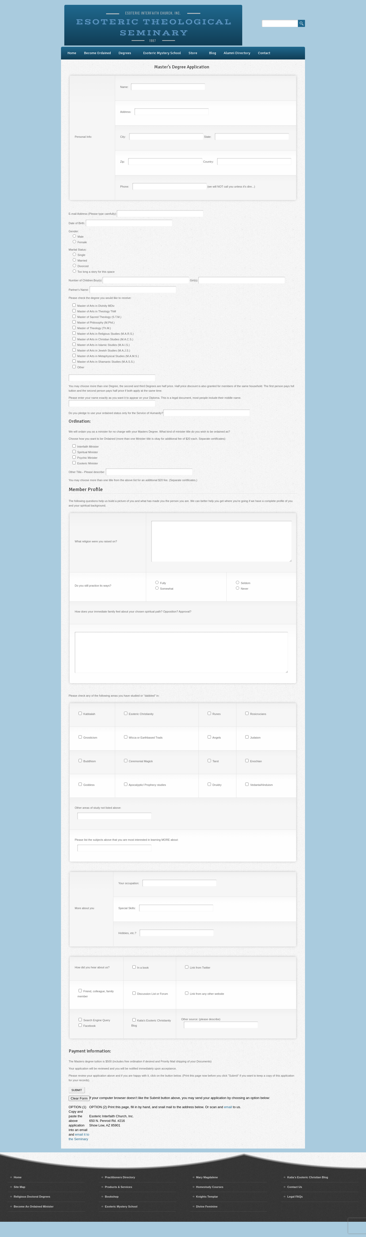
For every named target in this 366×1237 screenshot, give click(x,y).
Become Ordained (97, 53)
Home (71, 53)
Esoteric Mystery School (162, 53)
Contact (264, 53)
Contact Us (294, 1202)
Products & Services (118, 1202)
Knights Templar (207, 1211)
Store (193, 53)
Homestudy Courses (209, 1202)
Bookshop (112, 1211)
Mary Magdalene (207, 1192)
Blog (212, 53)
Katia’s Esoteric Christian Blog (307, 1192)
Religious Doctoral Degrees (32, 1211)
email (228, 1122)
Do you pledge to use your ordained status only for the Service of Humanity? (159, 413)
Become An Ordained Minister (34, 1221)
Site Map (19, 1202)
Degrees (124, 53)
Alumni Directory (237, 53)
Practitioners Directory (120, 1192)
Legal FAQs (295, 1211)
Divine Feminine (207, 1221)
